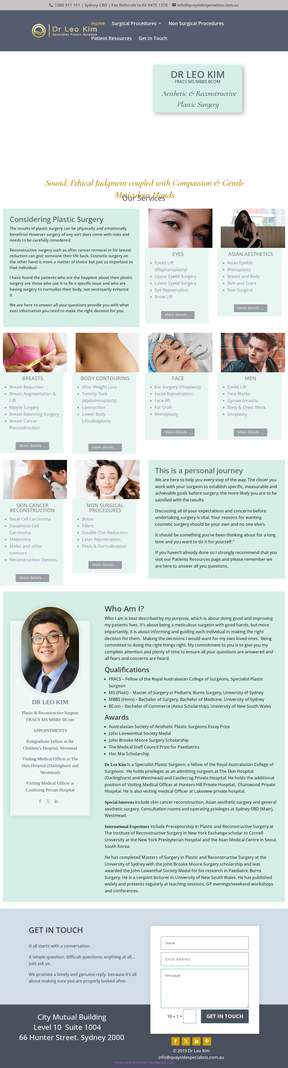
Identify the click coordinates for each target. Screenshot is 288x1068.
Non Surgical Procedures (196, 23)
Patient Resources (111, 38)
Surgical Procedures (134, 23)
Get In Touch (153, 38)
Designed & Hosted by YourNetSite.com (143, 1062)
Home (98, 23)
